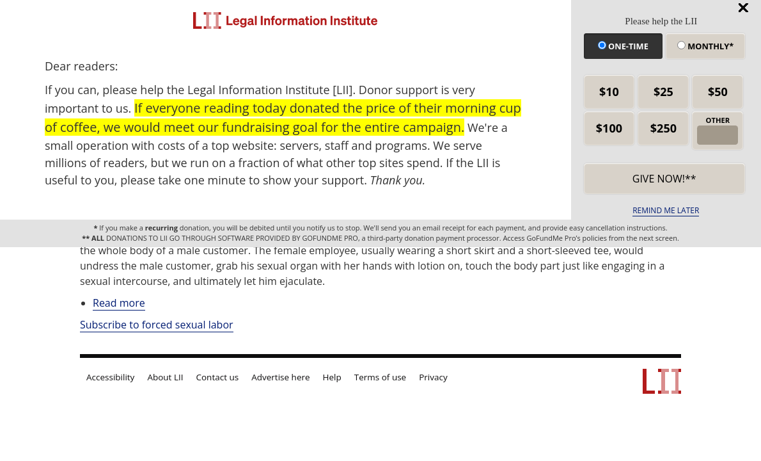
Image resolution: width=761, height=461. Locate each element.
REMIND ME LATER (665, 210)
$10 (609, 91)
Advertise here (280, 377)
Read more (119, 303)
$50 (718, 91)
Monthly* (705, 46)
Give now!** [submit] (664, 179)
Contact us (217, 377)
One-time (623, 46)
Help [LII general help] (332, 377)
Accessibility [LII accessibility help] (110, 377)
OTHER (718, 120)
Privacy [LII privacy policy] (433, 377)
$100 (609, 128)
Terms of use (380, 377)
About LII (165, 377)
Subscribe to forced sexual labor (156, 325)
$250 (663, 128)
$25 (663, 91)
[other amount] (717, 135)
